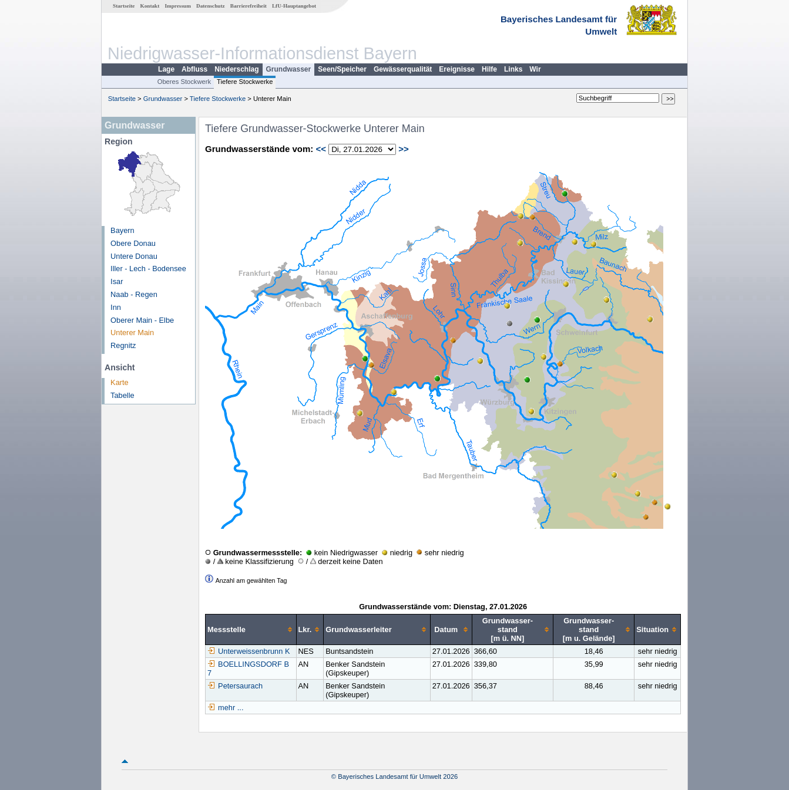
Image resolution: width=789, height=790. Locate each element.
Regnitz (123, 345)
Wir (534, 69)
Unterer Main (132, 332)
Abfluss (194, 69)
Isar (116, 281)
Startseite (124, 6)
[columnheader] (251, 630)
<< (320, 149)
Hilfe (489, 69)
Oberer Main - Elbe (142, 320)
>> (403, 149)
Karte (119, 382)
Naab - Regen (133, 294)
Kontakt (150, 6)
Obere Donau (133, 243)
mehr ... (230, 707)
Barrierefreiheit (248, 6)
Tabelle (122, 395)
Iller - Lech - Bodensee (148, 268)
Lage (166, 69)
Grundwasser (288, 69)
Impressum (178, 6)
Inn (115, 307)
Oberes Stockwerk (184, 81)
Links (513, 69)
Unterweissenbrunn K (248, 651)
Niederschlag (236, 69)
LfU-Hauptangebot (294, 6)
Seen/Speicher (342, 69)
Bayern (122, 230)
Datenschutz (210, 6)
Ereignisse (457, 69)
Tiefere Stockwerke (245, 81)
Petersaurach (235, 685)
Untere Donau (133, 256)
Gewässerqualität (403, 69)
